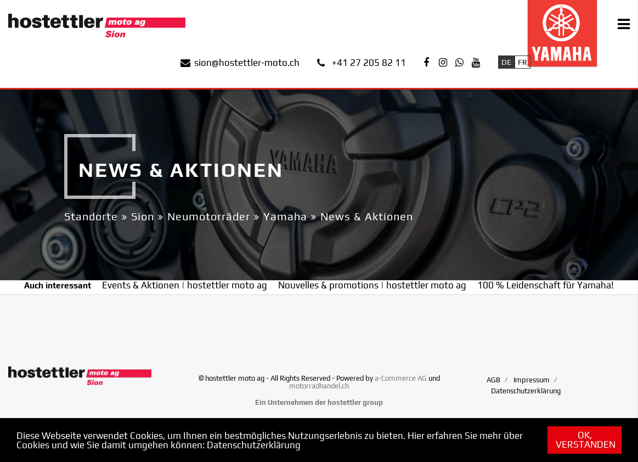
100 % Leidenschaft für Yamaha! (545, 285)
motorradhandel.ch (319, 386)
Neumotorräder (208, 216)
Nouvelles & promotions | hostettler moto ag (372, 285)
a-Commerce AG (401, 378)
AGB (493, 380)
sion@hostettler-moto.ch (247, 62)
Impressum (531, 380)
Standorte (91, 216)
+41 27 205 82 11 (369, 62)
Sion (142, 216)
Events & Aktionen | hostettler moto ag (184, 285)
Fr (522, 62)
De (506, 62)
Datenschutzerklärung (254, 444)
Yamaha (285, 216)
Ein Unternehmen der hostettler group (319, 402)
